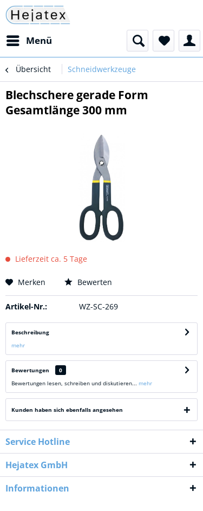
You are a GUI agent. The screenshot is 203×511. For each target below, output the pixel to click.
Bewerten (88, 282)
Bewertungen (30, 370)
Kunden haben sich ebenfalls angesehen (67, 409)
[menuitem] (28, 40)
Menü (29, 39)
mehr (18, 345)
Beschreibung (30, 332)
